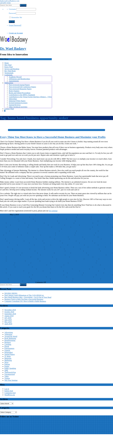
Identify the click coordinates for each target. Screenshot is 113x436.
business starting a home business (79, 218)
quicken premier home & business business (77, 266)
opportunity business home (41, 262)
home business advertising (31, 234)
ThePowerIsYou (10, 372)
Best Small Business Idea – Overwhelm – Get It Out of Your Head (27, 297)
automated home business (68, 214)
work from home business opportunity (87, 278)
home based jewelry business (17, 232)
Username (12, 9)
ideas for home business (97, 254)
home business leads (77, 238)
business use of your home (9, 220)
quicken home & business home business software (82, 264)
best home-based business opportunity (43, 216)
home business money (84, 240)
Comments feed (10, 393)
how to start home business (30, 254)
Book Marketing (10, 338)
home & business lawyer (20, 224)
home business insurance (45, 238)
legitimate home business (47, 258)
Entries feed (8, 391)
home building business (12, 234)
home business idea (76, 236)
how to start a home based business (99, 252)
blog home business (84, 216)
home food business (37, 248)
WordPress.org (9, 395)
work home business (31, 280)
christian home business (66, 220)
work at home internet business (20, 278)
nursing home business (49, 260)
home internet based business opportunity (50, 250)
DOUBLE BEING (10, 293)
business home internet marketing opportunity (50, 218)
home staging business (46, 252)
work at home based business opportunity (14, 276)
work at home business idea (57, 276)
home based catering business (87, 230)
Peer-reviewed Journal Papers (19, 85)
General (7, 350)
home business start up (26, 244)
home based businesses (68, 230)
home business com (48, 234)
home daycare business (21, 248)
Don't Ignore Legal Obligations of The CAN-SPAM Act (24, 295)
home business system (76, 244)
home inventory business (74, 250)
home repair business (14, 252)
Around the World (10, 336)
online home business (23, 262)
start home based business (89, 270)
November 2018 (10, 310)
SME (27, 282)
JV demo (7, 356)
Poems (6, 366)
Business (7, 342)
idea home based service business (53, 254)
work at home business (38, 276)
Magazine (7, 358)
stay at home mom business (94, 272)
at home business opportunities (47, 214)
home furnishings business (54, 248)
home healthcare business (90, 248)
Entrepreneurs (9, 348)
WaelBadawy (4, 214)
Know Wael (8, 67)
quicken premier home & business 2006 (47, 266)
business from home (26, 218)
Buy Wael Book (10, 71)
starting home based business (40, 272)
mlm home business (92, 258)
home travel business (78, 252)
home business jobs (62, 238)
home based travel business (85, 232)
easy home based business (35, 222)
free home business (100, 222)
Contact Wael (9, 109)
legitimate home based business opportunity (22, 258)
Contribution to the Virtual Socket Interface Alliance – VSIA (30, 97)
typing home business (104, 274)
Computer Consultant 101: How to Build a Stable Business (25, 301)
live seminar (53, 211)
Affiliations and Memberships (19, 79)
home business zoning (52, 246)
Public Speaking (10, 368)
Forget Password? (15, 25)
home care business (81, 246)
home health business (72, 248)
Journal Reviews (15, 105)
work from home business (41, 278)
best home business (22, 216)
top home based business (73, 274)
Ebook (6, 346)
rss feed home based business (61, 268)
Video (6, 376)
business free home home (9, 218)
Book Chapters (14, 91)
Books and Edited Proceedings (19, 93)
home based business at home (17, 226)
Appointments (14, 81)
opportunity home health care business (82, 262)
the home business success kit (21, 274)
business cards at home (100, 216)
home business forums (42, 236)
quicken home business (24, 266)
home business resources (53, 242)
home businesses (67, 246)
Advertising (8, 332)
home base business (72, 224)
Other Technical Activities (18, 107)
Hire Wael (8, 65)
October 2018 (9, 312)
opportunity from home (59, 262)
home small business (30, 252)
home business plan (37, 242)
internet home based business (42, 256)
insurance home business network (19, 256)
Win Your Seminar (11, 380)
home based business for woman (40, 226)
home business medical (52, 240)
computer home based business (87, 220)
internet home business (61, 256)
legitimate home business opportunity (70, 258)
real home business (44, 268)
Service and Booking (11, 69)
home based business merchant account (76, 228)
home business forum (25, 236)
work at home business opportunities (80, 276)
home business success (59, 244)
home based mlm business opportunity (41, 232)
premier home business (55, 264)
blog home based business (67, 216)
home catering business (97, 246)
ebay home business (67, 222)
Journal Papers (9, 354)
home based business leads (28, 228)
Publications (8, 83)
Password (12, 13)
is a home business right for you (81, 256)
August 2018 (8, 316)
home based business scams (49, 230)
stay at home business (75, 272)
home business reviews (71, 242)
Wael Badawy (6, 425)
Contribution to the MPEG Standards (22, 95)
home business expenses (8, 236)
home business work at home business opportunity (26, 246)
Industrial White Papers (17, 101)
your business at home (17, 282)
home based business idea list (82, 226)
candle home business (27, 220)
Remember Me (15, 17)
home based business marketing (50, 228)
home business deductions (84, 234)
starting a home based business (18, 272)
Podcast (7, 364)
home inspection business (26, 250)
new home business (33, 260)
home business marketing (34, 240)
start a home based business (53, 270)
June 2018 (8, 320)
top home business (89, 274)
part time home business (38, 264)
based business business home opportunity (93, 214)
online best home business (66, 260)
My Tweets (4, 421)
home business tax (91, 244)
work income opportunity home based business (55, 280)
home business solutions (8, 244)
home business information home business (21, 238)
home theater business (63, 252)
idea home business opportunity (77, 254)
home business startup (43, 244)
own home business (21, 264)
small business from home (33, 270)
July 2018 (7, 318)
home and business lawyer (38, 224)
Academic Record (15, 77)
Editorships (13, 99)
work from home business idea (62, 278)
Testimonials (8, 73)
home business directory (103, 234)
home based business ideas (102, 226)
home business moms (68, 240)
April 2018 (8, 324)
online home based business (87, 260)
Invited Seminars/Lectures (18, 103)
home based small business (65, 232)
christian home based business (46, 220)
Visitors (32, 282)
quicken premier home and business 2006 (21, 268)
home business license (93, 238)
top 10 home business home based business (48, 274)
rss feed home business (81, 268)
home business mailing (16, 240)
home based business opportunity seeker (24, 230)
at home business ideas (27, 214)
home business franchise (59, 236)
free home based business (84, 222)
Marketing (8, 360)
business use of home (99, 218)
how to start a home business (10, 254)
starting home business (59, 272)
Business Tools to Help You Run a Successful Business (23, 299)
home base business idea (88, 224)
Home (6, 63)
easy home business (52, 222)
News (6, 362)
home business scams (103, 242)
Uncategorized (9, 374)
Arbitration (8, 334)
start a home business (71, 270)
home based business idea (62, 226)
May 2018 (8, 322)
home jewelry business (92, 250)
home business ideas (90, 236)
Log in (6, 389)
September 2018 (10, 314)
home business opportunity (19, 242)
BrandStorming (9, 340)
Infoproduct (8, 352)
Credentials (8, 75)
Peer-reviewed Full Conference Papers (22, 87)
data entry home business (16, 222)
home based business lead (9, 228)
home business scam (87, 242)
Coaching (7, 344)
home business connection (65, 234)
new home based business (16, 260)
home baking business (56, 224)
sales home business (97, 268)
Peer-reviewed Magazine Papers (20, 89)
